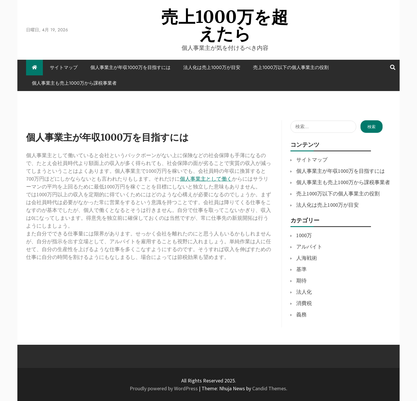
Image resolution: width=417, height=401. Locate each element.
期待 (301, 280)
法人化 (304, 291)
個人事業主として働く (206, 178)
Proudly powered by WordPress (164, 388)
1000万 (304, 235)
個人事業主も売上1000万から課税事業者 (74, 83)
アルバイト (309, 246)
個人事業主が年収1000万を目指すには (130, 67)
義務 (301, 314)
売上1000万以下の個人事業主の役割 (291, 67)
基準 (301, 269)
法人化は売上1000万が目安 (211, 67)
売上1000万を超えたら (224, 25)
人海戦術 (306, 258)
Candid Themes (269, 388)
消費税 (304, 303)
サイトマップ (64, 67)
